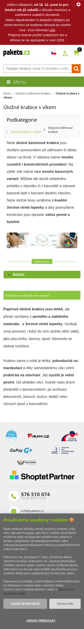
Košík (76, 52)
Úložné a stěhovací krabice (33, 93)
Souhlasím (65, 603)
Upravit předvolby (41, 620)
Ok (78, 4)
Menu (19, 81)
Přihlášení (64, 52)
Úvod (7, 93)
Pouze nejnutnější (25, 603)
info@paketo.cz (32, 511)
